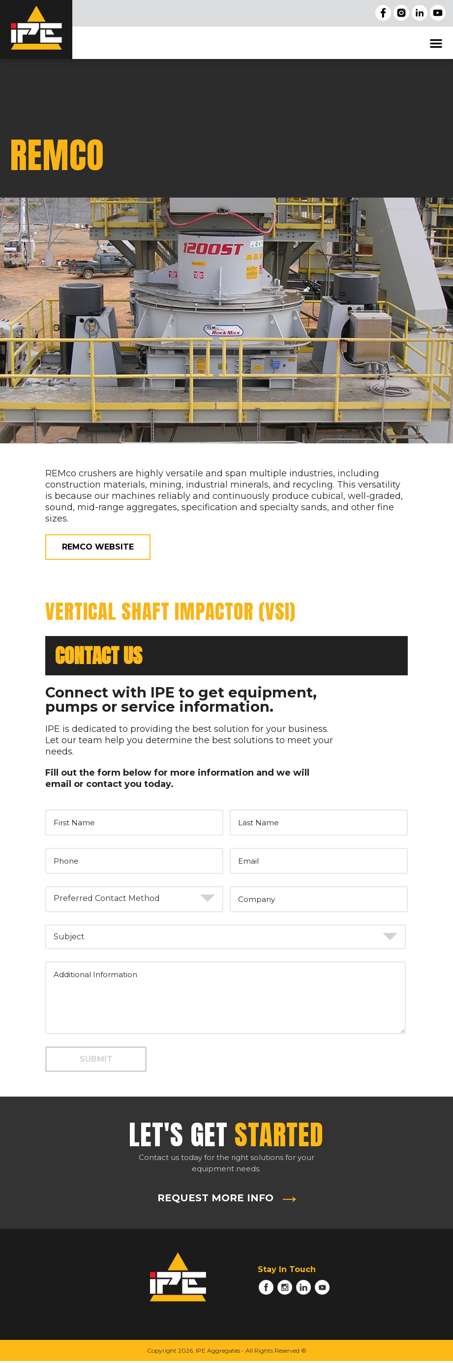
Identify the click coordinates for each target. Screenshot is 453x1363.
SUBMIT (96, 1059)
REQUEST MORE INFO (215, 1198)
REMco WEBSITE (98, 546)
